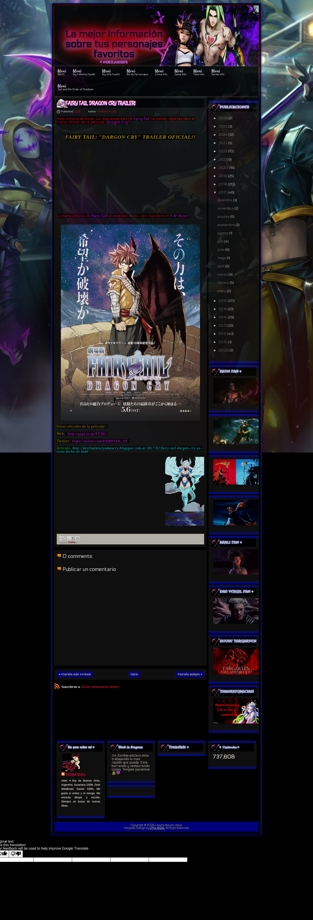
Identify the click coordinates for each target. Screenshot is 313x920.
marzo (222, 274)
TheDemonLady (107, 111)
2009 (224, 350)
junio (221, 250)
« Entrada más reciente (74, 674)
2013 (223, 325)
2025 (223, 126)
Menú (62, 72)
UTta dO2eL (157, 828)
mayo (222, 258)
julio (220, 241)
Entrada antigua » (190, 674)
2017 (223, 192)
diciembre (225, 200)
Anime (71, 542)
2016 (223, 301)
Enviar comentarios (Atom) (99, 687)
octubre (223, 217)
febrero (223, 283)
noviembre (226, 208)
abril (221, 266)
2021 (223, 159)
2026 (224, 118)
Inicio (134, 674)
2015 (223, 309)
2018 (223, 184)
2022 (223, 151)
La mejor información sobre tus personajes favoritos (114, 44)
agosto (223, 233)
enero (222, 291)
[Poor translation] (16, 853)
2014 (223, 317)
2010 (223, 342)
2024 (224, 135)
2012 (223, 334)
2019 (223, 176)
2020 (224, 168)
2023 (223, 143)
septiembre (226, 225)
